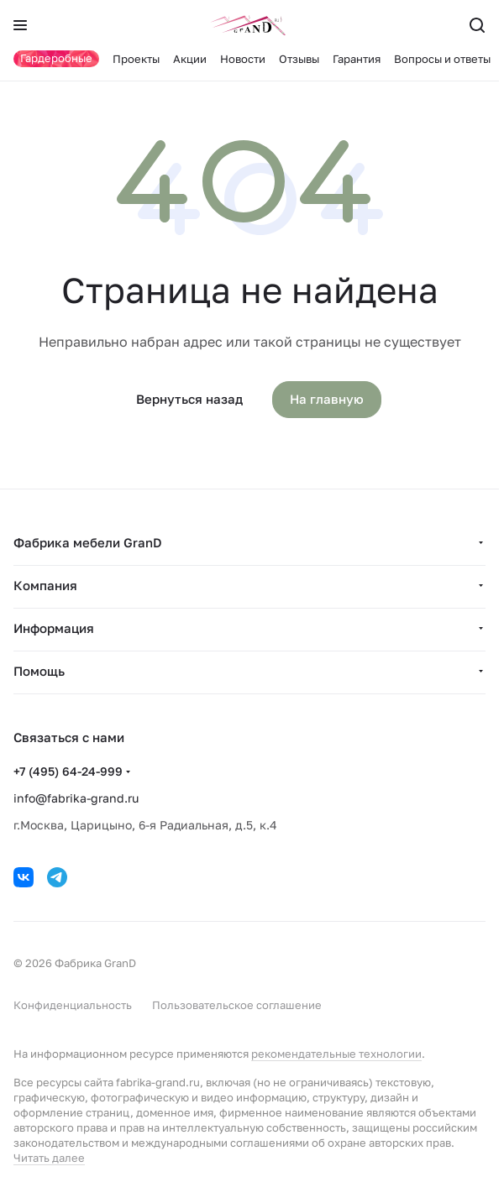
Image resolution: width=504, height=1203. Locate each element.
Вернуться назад (189, 398)
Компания (45, 585)
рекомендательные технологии (336, 1053)
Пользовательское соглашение (237, 1005)
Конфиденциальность (72, 1005)
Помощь (39, 670)
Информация (53, 627)
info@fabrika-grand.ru (76, 798)
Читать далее (49, 1157)
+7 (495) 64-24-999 (68, 771)
